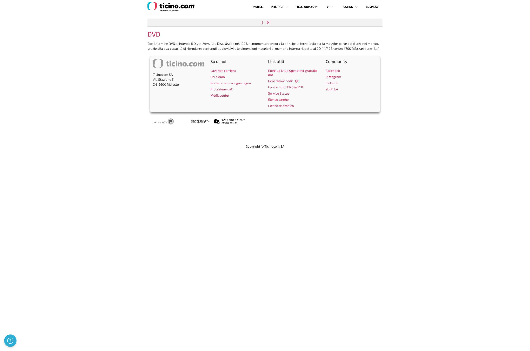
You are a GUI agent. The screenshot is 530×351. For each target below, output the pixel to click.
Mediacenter (220, 95)
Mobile (258, 6)
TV (329, 7)
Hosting (350, 7)
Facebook (333, 70)
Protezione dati (222, 89)
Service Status (278, 93)
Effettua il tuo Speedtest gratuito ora (292, 73)
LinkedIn (332, 83)
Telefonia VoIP (307, 6)
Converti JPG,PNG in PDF (286, 87)
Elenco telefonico (281, 106)
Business (372, 6)
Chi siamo (218, 77)
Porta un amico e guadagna (231, 83)
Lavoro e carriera (223, 70)
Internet (280, 7)
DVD (153, 34)
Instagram (333, 77)
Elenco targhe (278, 99)
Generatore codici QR (283, 81)
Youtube (332, 89)
